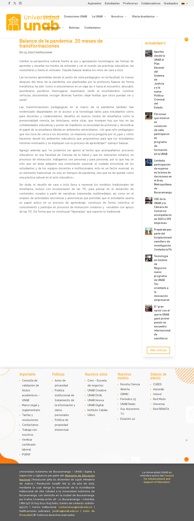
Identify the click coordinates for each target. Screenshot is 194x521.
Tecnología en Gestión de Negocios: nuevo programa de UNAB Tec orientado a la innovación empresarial (160, 278)
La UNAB (97, 16)
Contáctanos (92, 27)
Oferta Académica (143, 16)
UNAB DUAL (95, 395)
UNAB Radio (127, 404)
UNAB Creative (97, 390)
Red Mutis (159, 399)
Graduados (171, 3)
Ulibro (91, 415)
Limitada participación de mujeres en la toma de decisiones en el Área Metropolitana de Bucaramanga (160, 176)
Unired (157, 394)
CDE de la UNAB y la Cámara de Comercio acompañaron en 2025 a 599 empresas (160, 211)
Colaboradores (150, 3)
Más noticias (158, 350)
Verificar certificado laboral (29, 444)
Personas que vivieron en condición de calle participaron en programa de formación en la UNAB (160, 134)
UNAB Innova (96, 400)
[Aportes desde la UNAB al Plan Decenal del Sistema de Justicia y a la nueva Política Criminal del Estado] (148, 53)
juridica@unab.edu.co (65, 511)
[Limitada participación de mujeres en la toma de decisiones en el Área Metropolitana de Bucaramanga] (148, 162)
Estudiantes (112, 3)
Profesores (130, 3)
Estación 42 (127, 418)
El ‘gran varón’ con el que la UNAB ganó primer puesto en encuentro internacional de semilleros (160, 322)
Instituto (93, 410)
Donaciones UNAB (75, 16)
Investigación (51, 27)
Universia (159, 404)
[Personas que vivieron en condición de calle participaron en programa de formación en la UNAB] (148, 115)
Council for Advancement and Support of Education (159, 478)
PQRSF (26, 454)
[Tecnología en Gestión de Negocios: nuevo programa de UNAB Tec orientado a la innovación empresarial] (148, 257)
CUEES (157, 384)
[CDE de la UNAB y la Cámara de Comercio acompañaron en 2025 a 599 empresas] (148, 200)
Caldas (103, 410)
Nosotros (117, 16)
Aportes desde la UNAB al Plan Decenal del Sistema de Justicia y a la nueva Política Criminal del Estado (159, 79)
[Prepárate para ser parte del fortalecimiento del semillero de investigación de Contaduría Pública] (148, 231)
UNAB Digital (96, 405)
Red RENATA (161, 408)
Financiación (51, 16)
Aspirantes (94, 3)
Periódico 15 (128, 399)
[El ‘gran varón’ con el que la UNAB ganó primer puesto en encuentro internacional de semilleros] (148, 308)
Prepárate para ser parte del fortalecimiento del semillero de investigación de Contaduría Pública (160, 239)
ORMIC (124, 394)
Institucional (44, 52)
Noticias (74, 27)
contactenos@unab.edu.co (75, 507)
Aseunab (158, 389)
